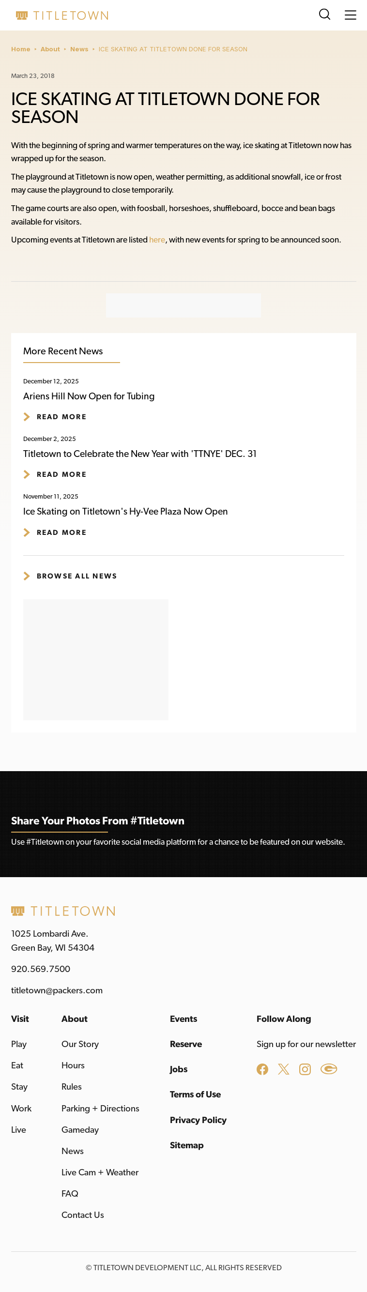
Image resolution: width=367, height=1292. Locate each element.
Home (21, 49)
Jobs (178, 1069)
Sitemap (187, 1145)
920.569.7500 (40, 969)
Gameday (80, 1130)
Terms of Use (195, 1094)
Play (19, 1044)
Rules (71, 1087)
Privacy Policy (198, 1120)
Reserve (186, 1044)
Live (18, 1130)
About (50, 49)
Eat (17, 1065)
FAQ (69, 1194)
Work (21, 1108)
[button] (350, 15)
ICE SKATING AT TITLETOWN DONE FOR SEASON (173, 49)
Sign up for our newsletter (306, 1044)
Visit (20, 1019)
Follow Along (284, 1019)
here (157, 240)
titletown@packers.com (57, 990)
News (79, 49)
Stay (19, 1087)
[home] (59, 15)
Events (183, 1019)
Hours (73, 1065)
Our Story (80, 1044)
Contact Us (82, 1215)
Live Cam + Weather (99, 1172)
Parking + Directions (100, 1108)
